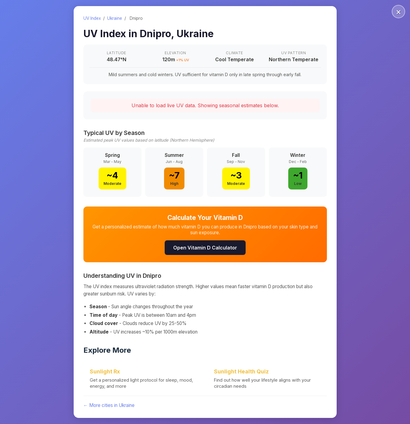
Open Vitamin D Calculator (205, 248)
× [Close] (398, 11)
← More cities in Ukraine (109, 405)
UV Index (92, 18)
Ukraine (114, 18)
